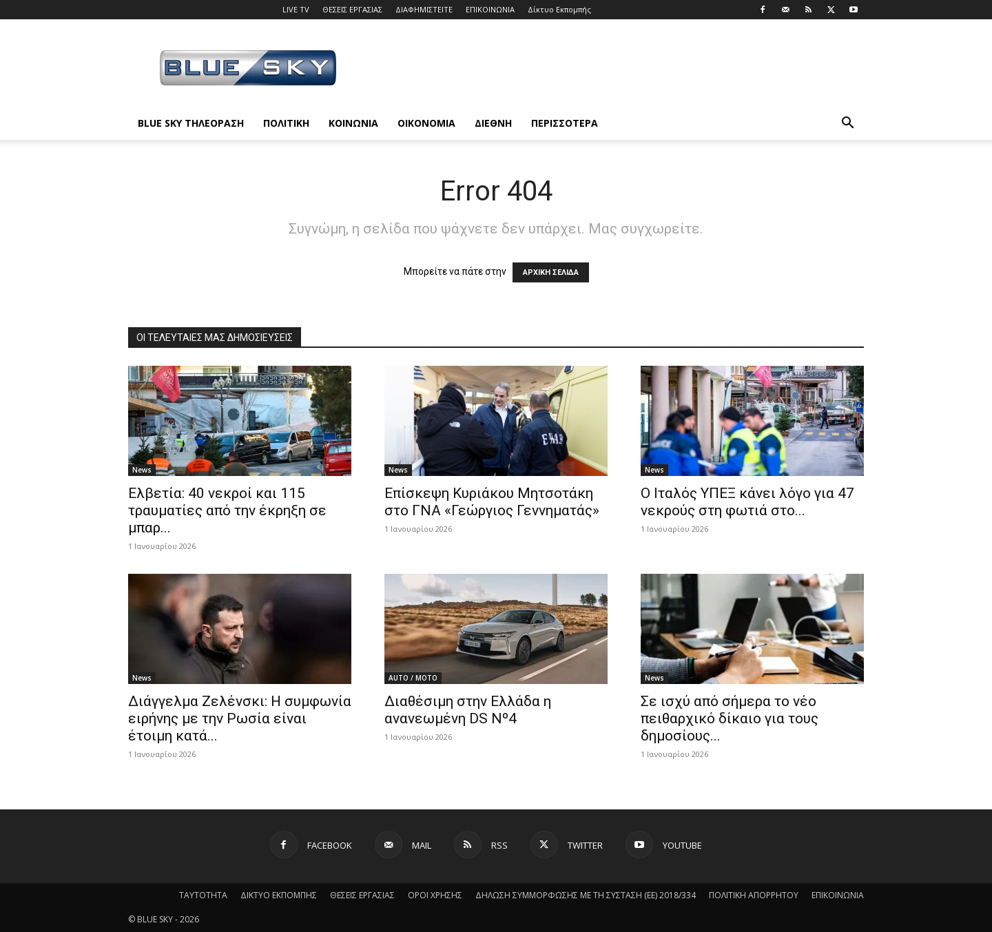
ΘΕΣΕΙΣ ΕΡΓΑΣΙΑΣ (352, 9)
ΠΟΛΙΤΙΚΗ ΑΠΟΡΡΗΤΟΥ (753, 895)
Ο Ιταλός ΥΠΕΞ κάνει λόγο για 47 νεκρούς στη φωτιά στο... (747, 502)
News (142, 470)
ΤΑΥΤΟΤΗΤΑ (203, 895)
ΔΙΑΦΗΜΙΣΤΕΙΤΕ (424, 9)
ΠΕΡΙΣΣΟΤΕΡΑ (564, 123)
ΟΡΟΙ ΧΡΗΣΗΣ (435, 895)
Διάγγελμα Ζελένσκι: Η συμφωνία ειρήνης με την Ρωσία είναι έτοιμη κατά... (239, 718)
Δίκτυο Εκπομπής (559, 9)
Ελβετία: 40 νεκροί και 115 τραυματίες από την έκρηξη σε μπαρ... (227, 510)
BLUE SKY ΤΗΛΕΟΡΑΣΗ (191, 123)
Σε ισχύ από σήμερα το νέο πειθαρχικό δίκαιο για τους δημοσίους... (729, 718)
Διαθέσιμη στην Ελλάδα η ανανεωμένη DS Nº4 (467, 710)
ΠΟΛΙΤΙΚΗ (286, 123)
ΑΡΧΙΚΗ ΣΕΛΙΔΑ (551, 272)
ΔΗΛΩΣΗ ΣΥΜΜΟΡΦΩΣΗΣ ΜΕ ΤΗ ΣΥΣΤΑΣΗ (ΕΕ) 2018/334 (585, 895)
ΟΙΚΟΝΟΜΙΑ (426, 123)
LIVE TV (295, 9)
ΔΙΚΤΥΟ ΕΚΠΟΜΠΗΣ (278, 895)
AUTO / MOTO (413, 678)
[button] (847, 124)
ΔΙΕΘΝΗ (493, 123)
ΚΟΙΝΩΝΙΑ (353, 123)
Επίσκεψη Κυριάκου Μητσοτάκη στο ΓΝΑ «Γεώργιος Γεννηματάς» (491, 502)
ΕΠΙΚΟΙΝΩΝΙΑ (490, 9)
